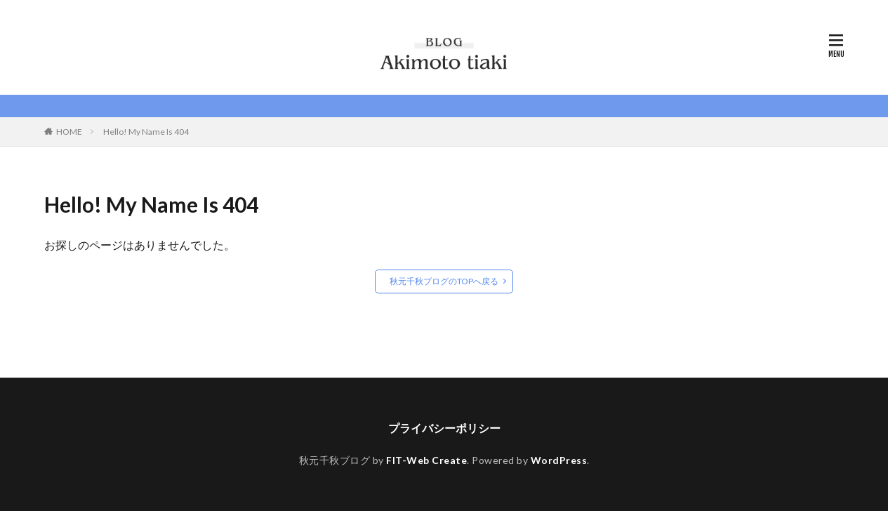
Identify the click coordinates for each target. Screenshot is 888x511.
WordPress (559, 460)
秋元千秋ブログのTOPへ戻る (444, 281)
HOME (69, 131)
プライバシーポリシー (444, 427)
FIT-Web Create (426, 460)
